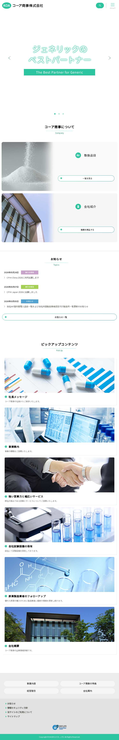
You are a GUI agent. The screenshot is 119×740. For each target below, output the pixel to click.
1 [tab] (55, 114)
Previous (9, 60)
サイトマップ (13, 716)
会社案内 (87, 690)
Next (109, 60)
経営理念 (31, 690)
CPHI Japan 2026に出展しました (22, 292)
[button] (112, 6)
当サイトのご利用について (19, 712)
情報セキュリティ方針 (17, 707)
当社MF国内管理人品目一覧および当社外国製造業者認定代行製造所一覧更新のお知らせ (47, 306)
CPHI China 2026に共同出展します (23, 277)
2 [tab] (59, 114)
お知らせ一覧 (61, 317)
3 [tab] (63, 114)
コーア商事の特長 (88, 683)
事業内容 (31, 683)
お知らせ (11, 703)
